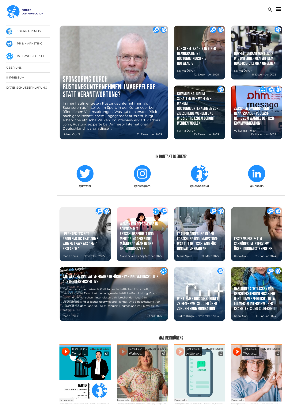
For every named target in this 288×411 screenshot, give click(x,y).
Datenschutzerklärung (26, 87)
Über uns (14, 67)
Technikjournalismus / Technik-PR (73, 404)
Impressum (15, 77)
